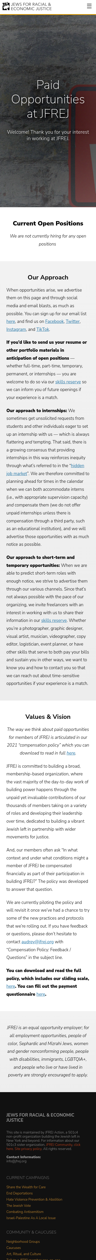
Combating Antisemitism (25, 1212)
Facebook (54, 321)
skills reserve (68, 382)
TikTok (42, 329)
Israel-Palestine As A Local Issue (31, 1218)
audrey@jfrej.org (38, 942)
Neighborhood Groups (23, 1242)
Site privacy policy (28, 1148)
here (10, 321)
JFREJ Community (59, 1144)
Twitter (73, 321)
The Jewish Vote (18, 1206)
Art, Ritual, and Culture (23, 1254)
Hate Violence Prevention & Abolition (34, 1200)
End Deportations (19, 1193)
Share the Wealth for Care (26, 1187)
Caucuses (13, 1248)
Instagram (16, 329)
